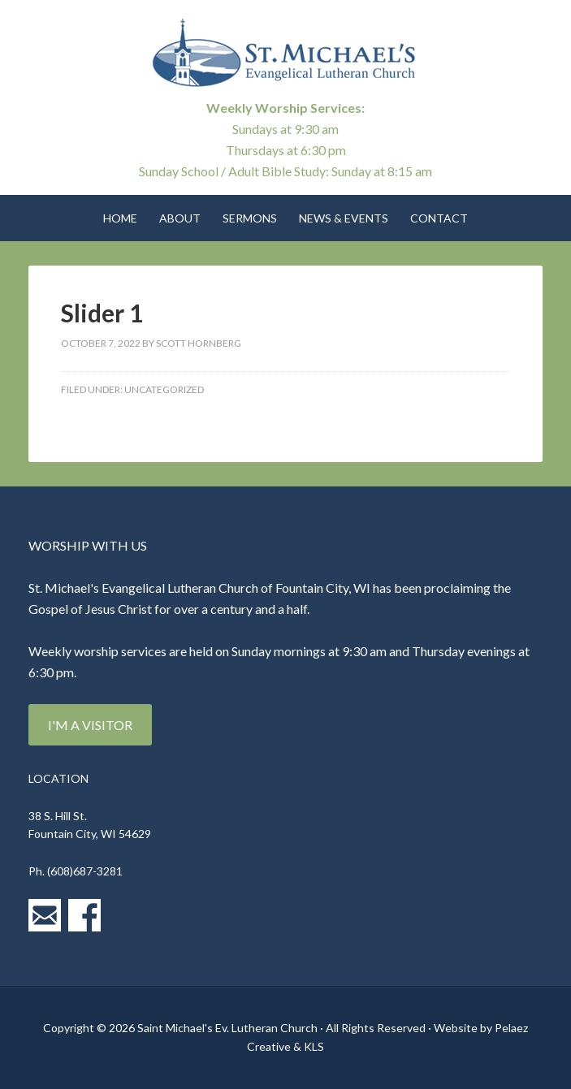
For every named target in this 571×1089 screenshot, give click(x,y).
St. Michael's (285, 56)
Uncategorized (164, 389)
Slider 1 (102, 312)
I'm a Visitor (90, 724)
